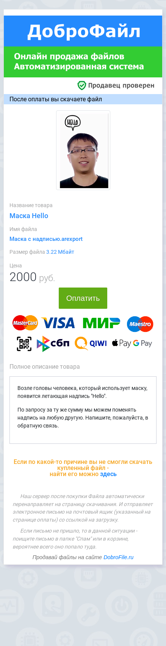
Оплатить (83, 298)
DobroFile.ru (118, 557)
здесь (108, 474)
